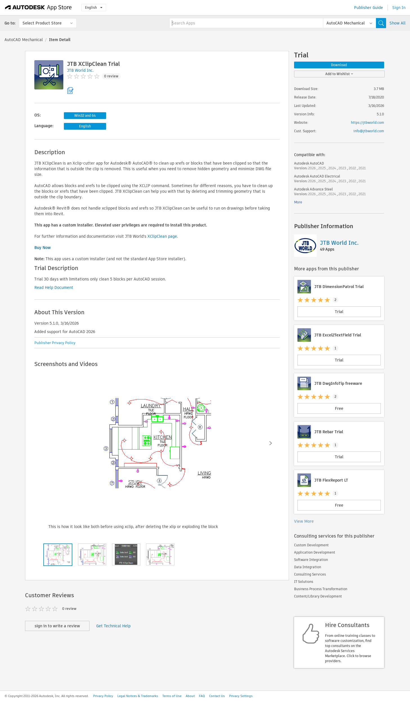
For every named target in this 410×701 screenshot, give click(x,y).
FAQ (202, 696)
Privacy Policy (103, 696)
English (93, 7)
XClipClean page (162, 236)
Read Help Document (53, 287)
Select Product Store (42, 23)
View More (304, 521)
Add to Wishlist (339, 73)
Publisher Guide (368, 7)
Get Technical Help (113, 626)
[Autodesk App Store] (38, 7)
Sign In (398, 7)
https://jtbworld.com (367, 122)
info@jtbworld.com (368, 131)
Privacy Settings (241, 696)
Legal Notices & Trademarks (137, 696)
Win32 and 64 (85, 115)
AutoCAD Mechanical (24, 39)
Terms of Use (172, 696)
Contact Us (217, 696)
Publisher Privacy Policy (54, 342)
